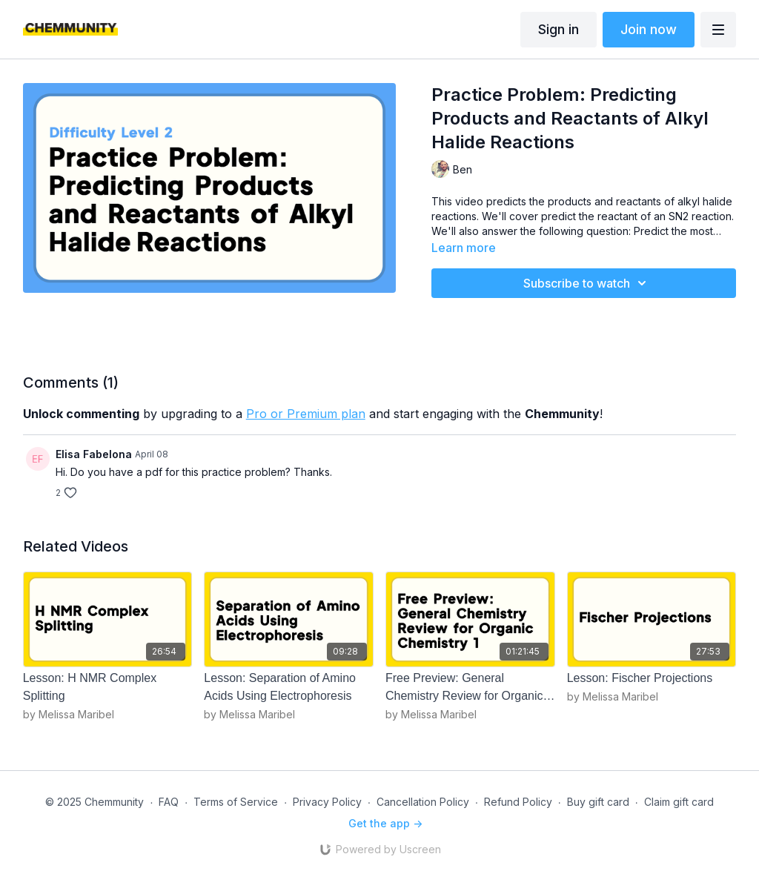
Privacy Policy (327, 801)
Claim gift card (679, 801)
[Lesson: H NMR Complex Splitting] (108, 687)
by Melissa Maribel (68, 714)
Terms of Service (235, 801)
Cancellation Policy (423, 801)
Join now (648, 29)
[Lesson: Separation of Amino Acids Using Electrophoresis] (289, 687)
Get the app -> (385, 823)
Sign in (558, 29)
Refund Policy (518, 801)
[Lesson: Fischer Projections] (652, 678)
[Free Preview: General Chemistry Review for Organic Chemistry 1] (470, 687)
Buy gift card (598, 801)
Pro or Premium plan (305, 413)
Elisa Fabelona (94, 454)
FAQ (169, 801)
